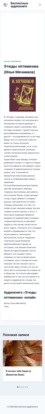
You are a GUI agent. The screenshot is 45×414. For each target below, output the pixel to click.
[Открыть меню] (40, 5)
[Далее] (38, 362)
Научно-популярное (12, 61)
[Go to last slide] (7, 362)
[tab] (17, 387)
